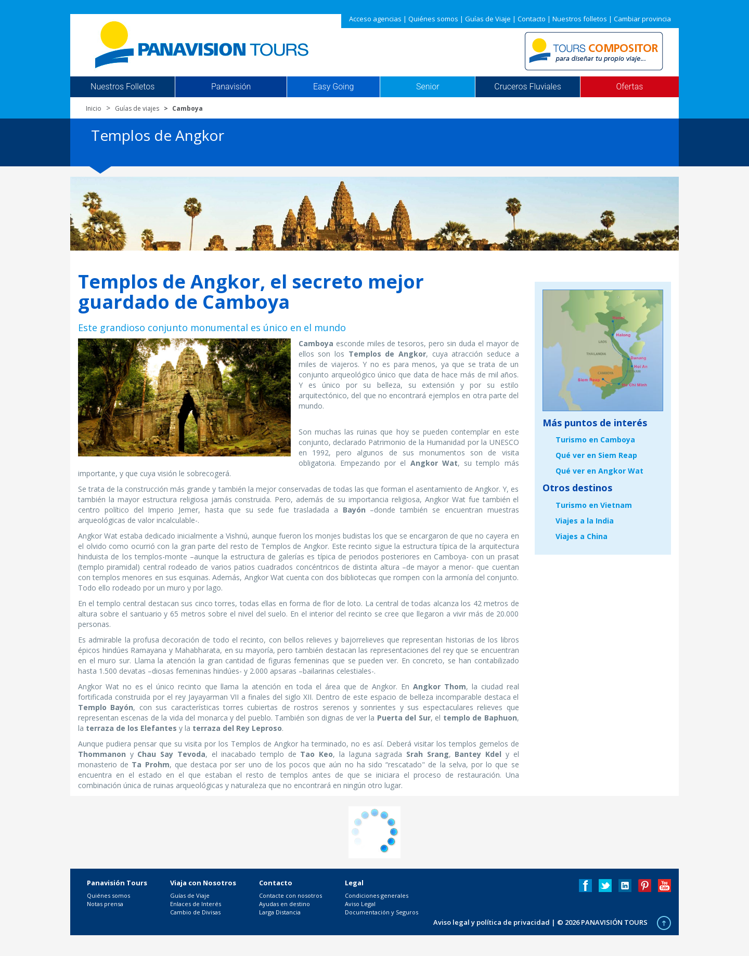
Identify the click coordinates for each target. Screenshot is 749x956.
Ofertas (629, 87)
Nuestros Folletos (122, 87)
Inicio (93, 108)
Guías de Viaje (488, 18)
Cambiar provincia (642, 18)
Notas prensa (105, 904)
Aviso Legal (360, 904)
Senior (427, 87)
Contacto (532, 18)
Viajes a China (582, 536)
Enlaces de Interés (195, 904)
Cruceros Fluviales (527, 87)
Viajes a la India (585, 521)
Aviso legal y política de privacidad (491, 922)
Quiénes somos (433, 18)
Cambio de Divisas (195, 912)
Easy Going (333, 87)
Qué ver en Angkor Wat (599, 471)
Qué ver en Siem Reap (596, 455)
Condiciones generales (376, 895)
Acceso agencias (375, 18)
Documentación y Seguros (381, 912)
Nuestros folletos (579, 18)
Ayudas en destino (284, 904)
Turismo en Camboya (595, 439)
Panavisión (231, 87)
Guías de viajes (137, 108)
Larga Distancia (280, 912)
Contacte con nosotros (290, 895)
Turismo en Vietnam (594, 505)
